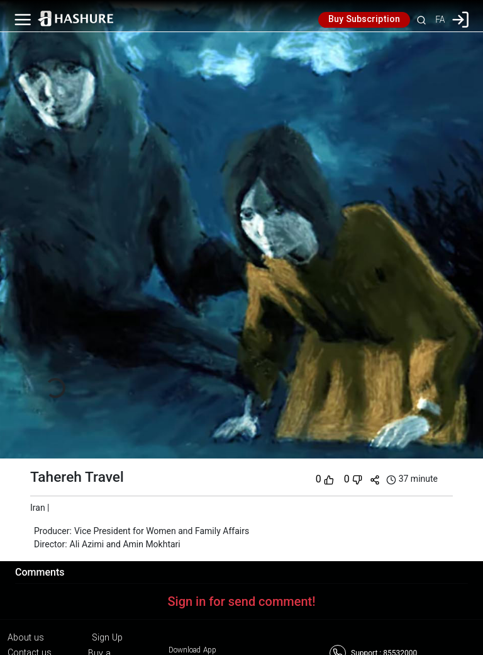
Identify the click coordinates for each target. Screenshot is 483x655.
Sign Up (107, 638)
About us (26, 638)
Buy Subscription (364, 19)
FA (440, 19)
